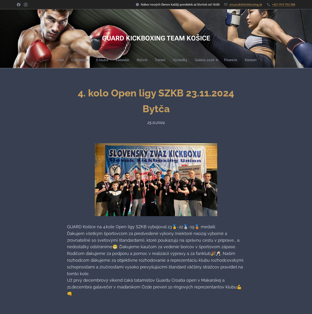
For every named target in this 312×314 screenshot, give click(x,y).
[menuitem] (56, 60)
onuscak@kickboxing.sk (245, 4)
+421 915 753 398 (283, 4)
